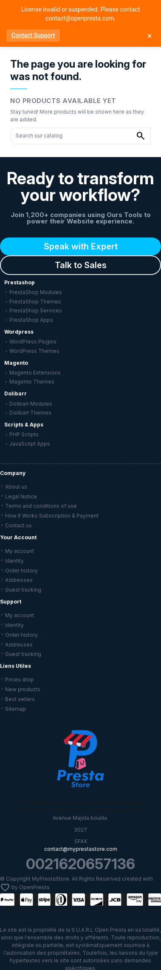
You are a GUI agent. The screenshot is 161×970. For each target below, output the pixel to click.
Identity (14, 561)
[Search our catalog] (140, 136)
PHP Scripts (24, 434)
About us (16, 487)
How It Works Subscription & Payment (52, 515)
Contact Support (33, 35)
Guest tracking (23, 590)
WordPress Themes (34, 351)
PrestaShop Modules (35, 292)
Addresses (19, 580)
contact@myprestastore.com (80, 849)
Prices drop (19, 679)
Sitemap (15, 709)
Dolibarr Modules (30, 404)
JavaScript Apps (29, 444)
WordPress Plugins (32, 341)
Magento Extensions (35, 372)
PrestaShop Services (35, 310)
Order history (21, 570)
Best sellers (20, 699)
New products (22, 689)
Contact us (18, 525)
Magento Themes (31, 381)
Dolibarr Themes (30, 412)
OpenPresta (34, 887)
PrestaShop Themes (35, 301)
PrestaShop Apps (31, 320)
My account (19, 551)
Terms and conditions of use (41, 506)
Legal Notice (21, 496)
